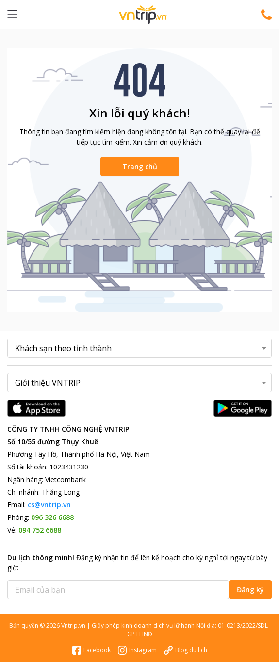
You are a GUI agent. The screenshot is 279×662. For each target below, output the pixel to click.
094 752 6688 (39, 529)
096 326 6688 (52, 517)
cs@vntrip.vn (49, 504)
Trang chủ (139, 166)
